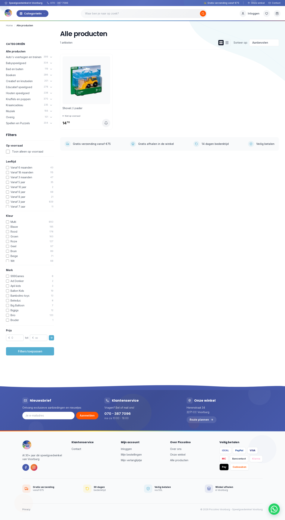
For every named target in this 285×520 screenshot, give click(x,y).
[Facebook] (25, 467)
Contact (274, 3)
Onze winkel (256, 3)
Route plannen (201, 419)
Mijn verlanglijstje (131, 460)
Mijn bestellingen (131, 454)
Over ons (176, 448)
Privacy (26, 509)
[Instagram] (34, 467)
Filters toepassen (30, 351)
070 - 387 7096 (57, 3)
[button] (274, 509)
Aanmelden (87, 415)
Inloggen (126, 448)
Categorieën (32, 13)
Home (9, 25)
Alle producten (16, 51)
